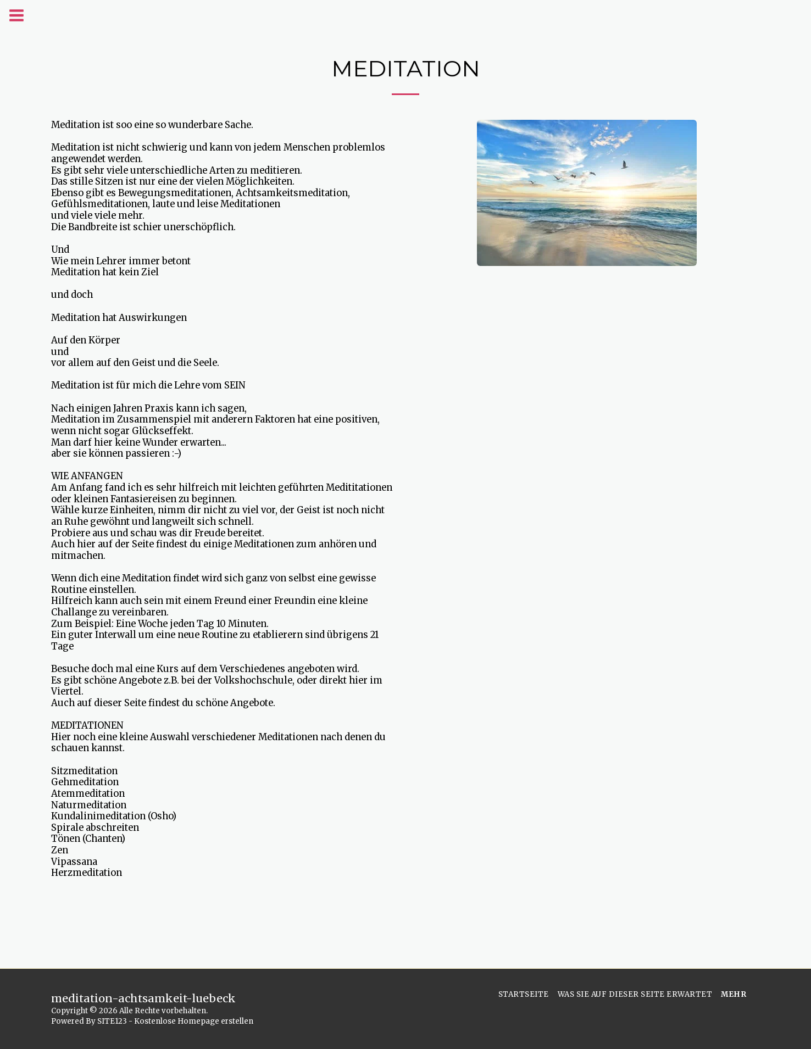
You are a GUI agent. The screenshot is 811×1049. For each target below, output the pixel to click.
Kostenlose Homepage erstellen (193, 1021)
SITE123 (112, 1021)
